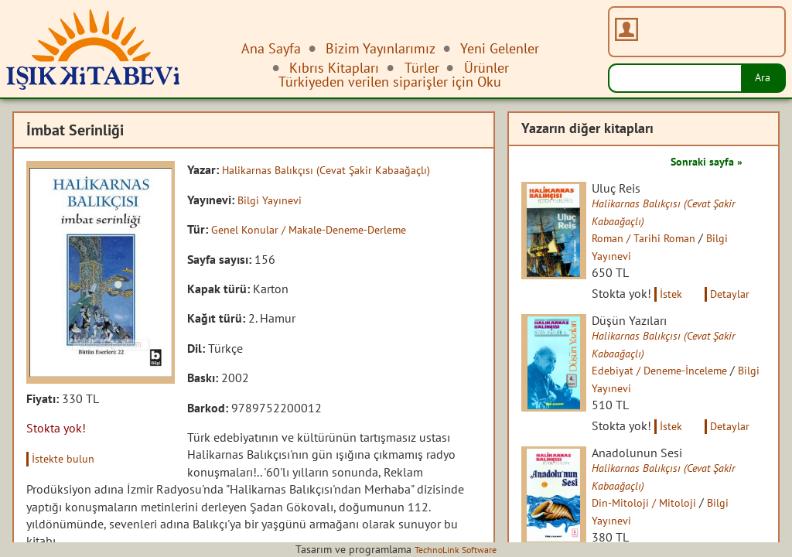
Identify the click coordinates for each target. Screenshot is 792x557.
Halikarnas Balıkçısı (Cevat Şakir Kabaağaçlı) (338, 169)
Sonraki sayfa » (701, 161)
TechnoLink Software (455, 549)
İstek (684, 294)
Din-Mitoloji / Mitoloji (659, 506)
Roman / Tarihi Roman (660, 239)
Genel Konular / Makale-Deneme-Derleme (322, 229)
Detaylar (750, 294)
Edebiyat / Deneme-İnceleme (678, 373)
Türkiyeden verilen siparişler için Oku (389, 82)
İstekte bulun (68, 458)
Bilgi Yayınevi (272, 199)
